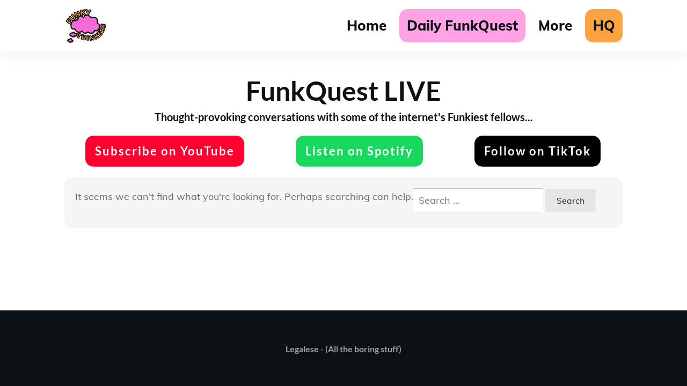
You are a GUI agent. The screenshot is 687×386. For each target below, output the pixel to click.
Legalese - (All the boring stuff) (343, 349)
